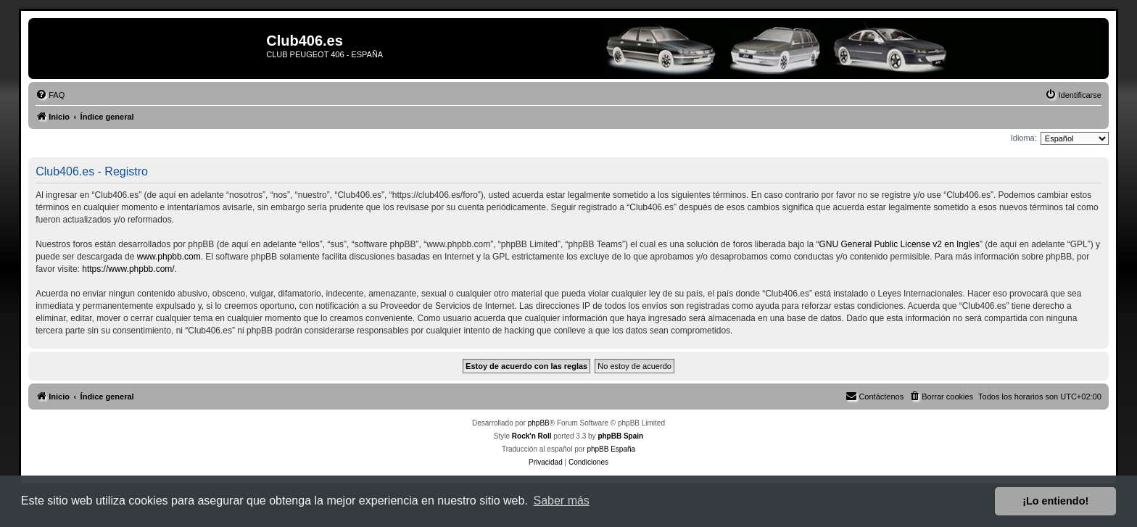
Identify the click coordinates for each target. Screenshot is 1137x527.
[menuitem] (50, 95)
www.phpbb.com (169, 257)
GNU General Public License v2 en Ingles (899, 244)
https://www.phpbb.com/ (128, 269)
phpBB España (611, 449)
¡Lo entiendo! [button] (1055, 501)
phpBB (539, 423)
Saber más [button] (562, 500)
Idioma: (1024, 137)
